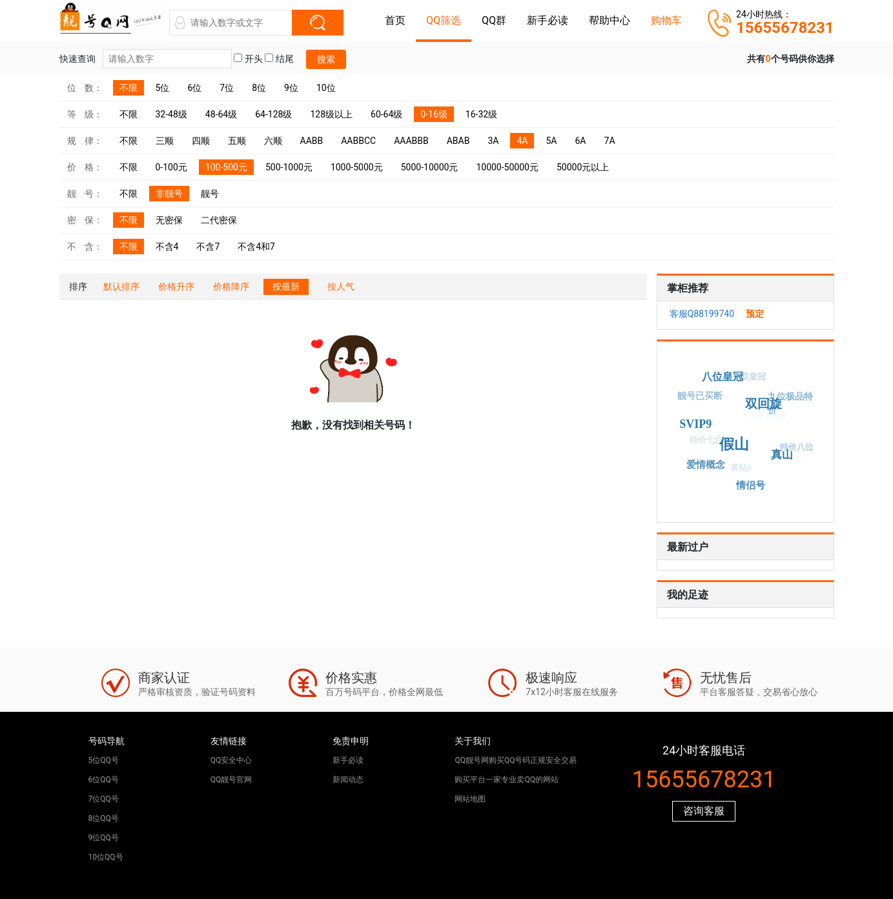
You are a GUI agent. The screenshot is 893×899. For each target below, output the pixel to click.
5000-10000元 (429, 167)
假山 (738, 440)
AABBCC (358, 141)
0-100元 (171, 167)
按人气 (340, 286)
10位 (326, 88)
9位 (291, 88)
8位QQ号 (103, 818)
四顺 (201, 141)
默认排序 (121, 286)
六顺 (273, 141)
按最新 (286, 286)
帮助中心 (609, 20)
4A (522, 141)
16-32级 (481, 114)
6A (580, 141)
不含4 (167, 246)
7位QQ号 (103, 798)
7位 (227, 88)
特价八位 (795, 449)
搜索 (326, 59)
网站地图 (470, 798)
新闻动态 (348, 779)
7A (609, 141)
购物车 (666, 20)
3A (493, 141)
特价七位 (704, 442)
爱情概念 (706, 464)
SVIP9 (699, 422)
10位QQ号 (105, 857)
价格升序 (176, 286)
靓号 (210, 193)
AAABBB (411, 141)
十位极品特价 (760, 419)
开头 (248, 59)
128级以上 (331, 114)
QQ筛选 (443, 20)
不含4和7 (256, 246)
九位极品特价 (789, 404)
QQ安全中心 (231, 760)
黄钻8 (738, 470)
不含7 (208, 246)
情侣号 (751, 485)
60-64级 (386, 114)
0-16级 (433, 114)
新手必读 (547, 20)
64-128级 (273, 114)
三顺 (165, 141)
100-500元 (226, 167)
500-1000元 (289, 167)
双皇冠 (750, 378)
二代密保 (219, 220)
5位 (163, 88)
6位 (194, 88)
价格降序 (231, 286)
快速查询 (145, 58)
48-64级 (221, 114)
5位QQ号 (103, 760)
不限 (128, 88)
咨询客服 (703, 811)
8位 (259, 88)
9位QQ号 (103, 837)
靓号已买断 (699, 396)
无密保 (169, 220)
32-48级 (171, 114)
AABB (311, 141)
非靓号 (169, 193)
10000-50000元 (507, 167)
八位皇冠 (724, 375)
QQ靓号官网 (231, 779)
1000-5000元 (357, 167)
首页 (395, 20)
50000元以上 (583, 167)
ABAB (458, 141)
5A (551, 141)
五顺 (237, 141)
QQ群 (494, 20)
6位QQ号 (103, 779)
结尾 (279, 59)
